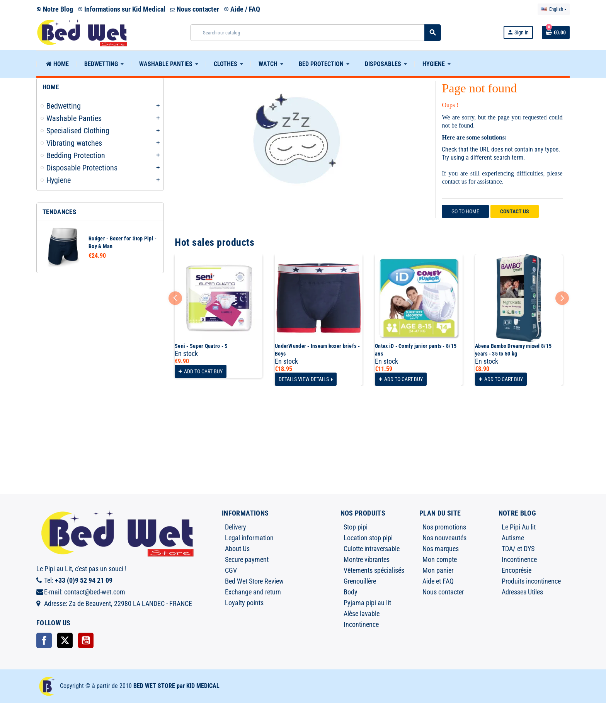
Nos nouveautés (444, 538)
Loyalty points (244, 603)
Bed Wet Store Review (254, 581)
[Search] (315, 32)
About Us (237, 549)
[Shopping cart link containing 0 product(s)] (556, 32)
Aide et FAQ (438, 581)
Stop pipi (356, 527)
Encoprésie (516, 570)
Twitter (65, 640)
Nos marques (440, 549)
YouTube (86, 640)
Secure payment (247, 559)
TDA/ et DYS (518, 549)
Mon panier (437, 570)
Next (562, 298)
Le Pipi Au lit (519, 527)
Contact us (514, 211)
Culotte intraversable (372, 549)
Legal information (249, 538)
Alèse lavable (362, 613)
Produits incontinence (531, 581)
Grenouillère (360, 581)
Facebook (44, 640)
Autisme (513, 538)
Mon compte (439, 559)
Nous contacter (194, 9)
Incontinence (361, 624)
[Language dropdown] (554, 9)
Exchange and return (253, 592)
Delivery (235, 527)
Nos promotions (444, 527)
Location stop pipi (368, 538)
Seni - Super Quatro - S (201, 346)
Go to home (465, 211)
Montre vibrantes (367, 559)
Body (350, 592)
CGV (231, 570)
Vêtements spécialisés (374, 570)
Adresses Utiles (522, 592)
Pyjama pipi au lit (367, 603)
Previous (175, 298)
